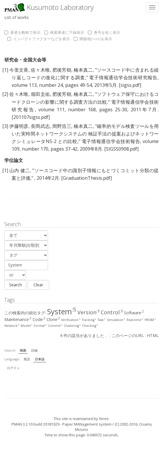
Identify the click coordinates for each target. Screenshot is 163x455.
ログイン (13, 368)
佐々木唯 (40, 70)
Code (39, 319)
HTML (153, 335)
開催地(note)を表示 (93, 38)
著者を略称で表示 (22, 32)
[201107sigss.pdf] (31, 117)
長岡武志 (40, 126)
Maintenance (17, 319)
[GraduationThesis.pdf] (86, 178)
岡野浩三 (61, 126)
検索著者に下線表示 (64, 32)
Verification (71, 320)
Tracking (89, 320)
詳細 (34, 350)
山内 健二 (19, 170)
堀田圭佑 (40, 94)
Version (88, 312)
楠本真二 (83, 70)
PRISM (150, 320)
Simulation (116, 320)
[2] (5, 94)
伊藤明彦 (18, 126)
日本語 (40, 359)
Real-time (135, 320)
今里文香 (18, 70)
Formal (40, 326)
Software (134, 312)
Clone (53, 319)
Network (12, 326)
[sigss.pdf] (130, 85)
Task (102, 320)
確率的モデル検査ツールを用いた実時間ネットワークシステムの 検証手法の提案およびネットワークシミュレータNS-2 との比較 (85, 133)
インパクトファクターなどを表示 (38, 38)
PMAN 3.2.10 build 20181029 (35, 424)
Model (27, 326)
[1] (5, 70)
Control (112, 312)
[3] (5, 126)
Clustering (72, 326)
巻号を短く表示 (104, 32)
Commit (55, 326)
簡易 (23, 350)
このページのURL (127, 335)
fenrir (104, 418)
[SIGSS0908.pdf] (121, 149)
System (61, 311)
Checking (90, 326)
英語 (27, 359)
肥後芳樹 (61, 70)
